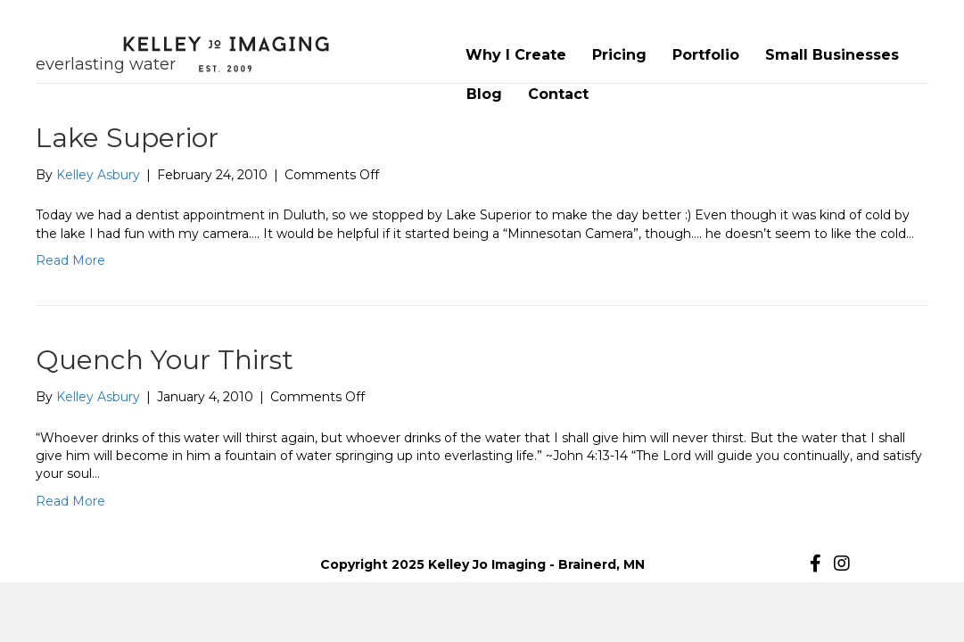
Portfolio (705, 54)
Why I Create (516, 54)
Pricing (619, 54)
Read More (70, 260)
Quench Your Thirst (164, 359)
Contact (558, 94)
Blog (484, 94)
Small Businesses (832, 54)
